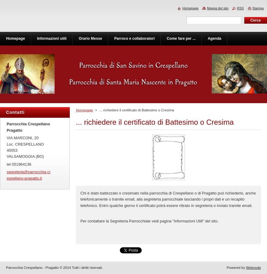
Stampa (258, 8)
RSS (240, 8)
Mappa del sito (217, 8)
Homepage (84, 110)
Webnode (253, 267)
